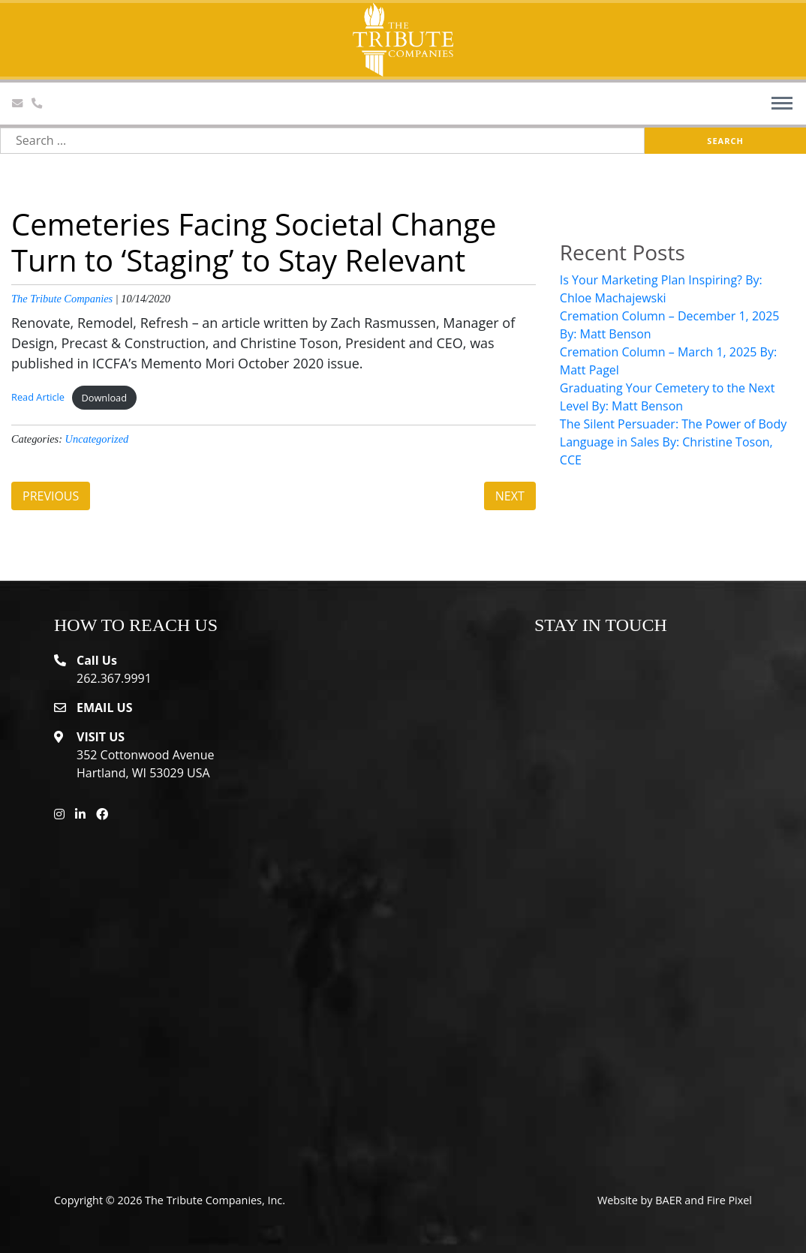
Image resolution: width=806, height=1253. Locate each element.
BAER (668, 1200)
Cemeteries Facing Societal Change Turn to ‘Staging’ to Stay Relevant (253, 242)
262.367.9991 (114, 678)
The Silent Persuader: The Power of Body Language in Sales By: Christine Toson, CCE (673, 442)
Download (104, 397)
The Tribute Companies (62, 299)
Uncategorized (97, 439)
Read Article (38, 397)
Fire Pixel (729, 1200)
